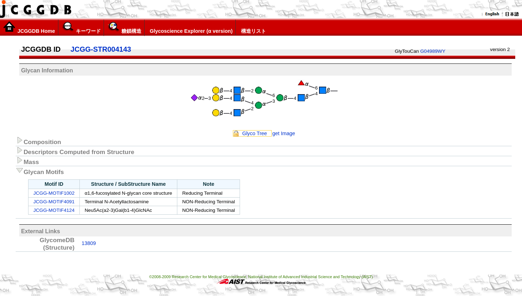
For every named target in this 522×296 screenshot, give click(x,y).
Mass (27, 160)
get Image (283, 133)
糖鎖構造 (124, 27)
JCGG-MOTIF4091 (53, 201)
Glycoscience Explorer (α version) (190, 27)
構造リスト (252, 27)
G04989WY (432, 51)
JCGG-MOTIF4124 (53, 210)
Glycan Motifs (40, 170)
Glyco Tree (254, 133)
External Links (40, 231)
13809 (89, 243)
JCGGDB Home (29, 27)
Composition (38, 141)
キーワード (81, 27)
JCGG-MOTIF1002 (53, 193)
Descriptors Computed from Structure (75, 150)
